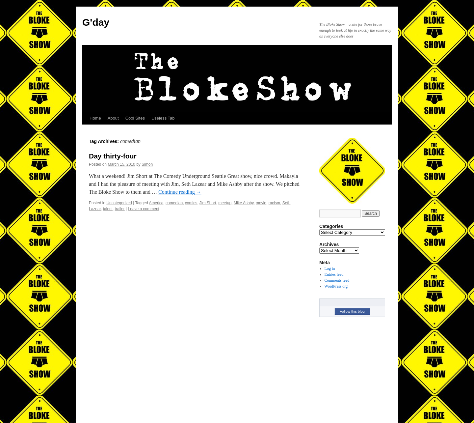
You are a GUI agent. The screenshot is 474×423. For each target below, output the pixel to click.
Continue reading (179, 192)
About (113, 118)
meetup (224, 203)
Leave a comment (143, 209)
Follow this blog (352, 311)
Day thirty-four (113, 156)
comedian (174, 203)
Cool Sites (135, 118)
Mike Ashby (243, 203)
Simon (147, 164)
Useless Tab (163, 118)
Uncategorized (119, 203)
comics (191, 203)
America (156, 203)
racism (274, 203)
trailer (120, 209)
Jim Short (207, 203)
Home (95, 118)
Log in (330, 268)
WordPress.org (336, 286)
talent (108, 209)
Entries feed (334, 274)
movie (261, 203)
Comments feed (337, 280)
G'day (95, 22)
